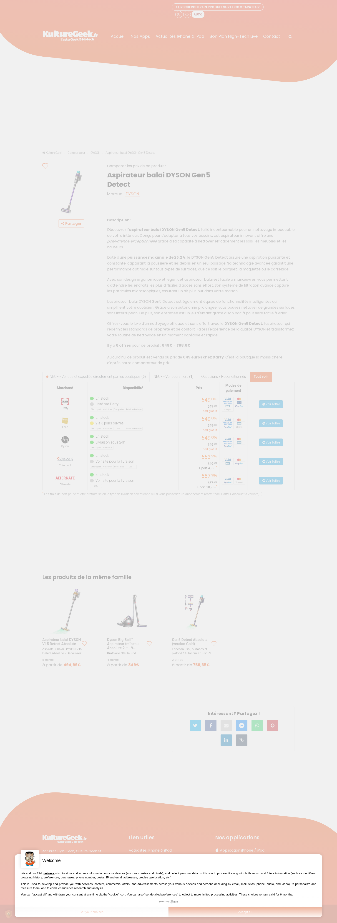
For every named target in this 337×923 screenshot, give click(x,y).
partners (49, 873)
